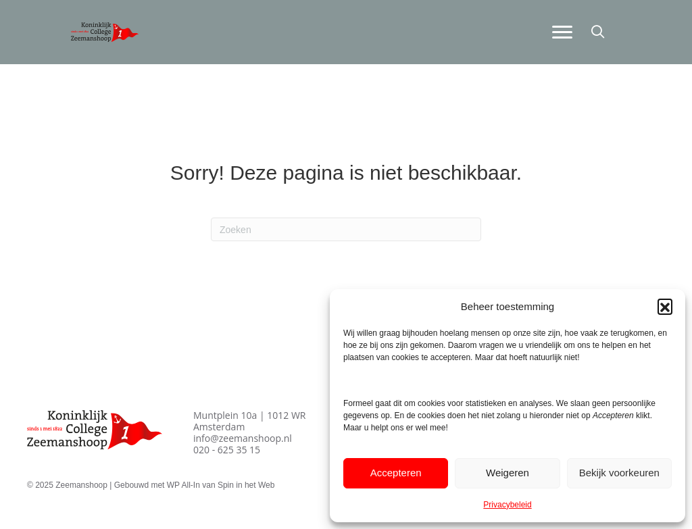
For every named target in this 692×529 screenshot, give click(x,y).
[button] (665, 306)
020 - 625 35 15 (226, 449)
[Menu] (562, 32)
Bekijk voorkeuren (619, 472)
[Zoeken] (346, 229)
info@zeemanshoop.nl (242, 438)
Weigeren (507, 472)
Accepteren (396, 472)
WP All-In (183, 485)
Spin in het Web (246, 485)
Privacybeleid (507, 504)
